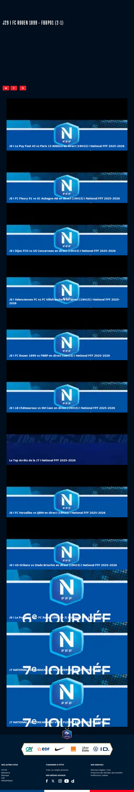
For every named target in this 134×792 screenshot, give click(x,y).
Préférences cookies (99, 775)
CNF (3, 778)
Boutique (5, 775)
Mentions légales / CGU (101, 770)
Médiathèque (7, 781)
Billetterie (5, 773)
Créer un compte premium (57, 770)
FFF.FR (4, 770)
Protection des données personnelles (107, 773)
